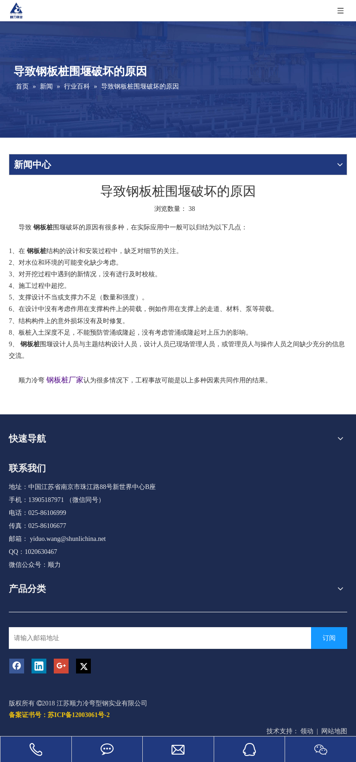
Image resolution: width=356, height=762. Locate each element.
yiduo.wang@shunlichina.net (68, 538)
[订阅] (329, 638)
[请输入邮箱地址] (161, 638)
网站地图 (334, 731)
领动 (306, 731)
